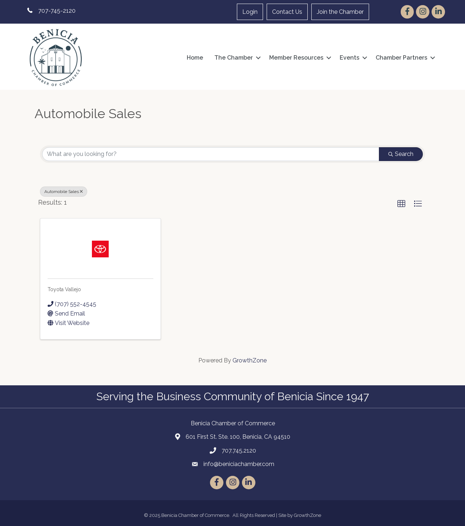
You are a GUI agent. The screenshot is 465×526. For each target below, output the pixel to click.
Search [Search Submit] (400, 153)
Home (195, 57)
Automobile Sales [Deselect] (63, 191)
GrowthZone (249, 360)
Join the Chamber (340, 11)
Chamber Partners (401, 57)
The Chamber (233, 57)
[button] (401, 204)
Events (349, 57)
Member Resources (296, 57)
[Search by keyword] (210, 154)
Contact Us (287, 11)
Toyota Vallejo (64, 289)
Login (250, 11)
